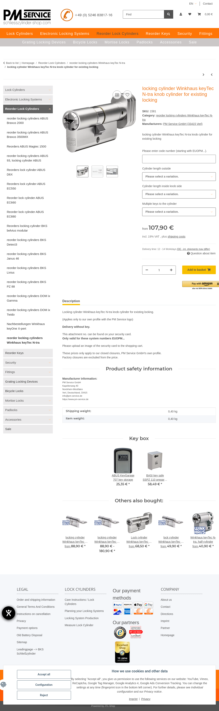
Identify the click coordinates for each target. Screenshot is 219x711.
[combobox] (179, 176)
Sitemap (22, 642)
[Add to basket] (199, 270)
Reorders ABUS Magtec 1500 (26, 146)
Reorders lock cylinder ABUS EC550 (26, 186)
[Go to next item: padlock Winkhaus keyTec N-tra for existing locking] (203, 74)
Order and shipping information (36, 599)
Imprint (165, 621)
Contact (208, 3)
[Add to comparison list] (117, 94)
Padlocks (11, 410)
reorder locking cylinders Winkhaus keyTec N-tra (25, 340)
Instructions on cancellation (34, 614)
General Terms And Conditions (36, 606)
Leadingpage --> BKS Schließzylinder (30, 651)
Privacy (21, 621)
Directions (167, 614)
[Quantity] (159, 270)
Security (10, 362)
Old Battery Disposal (29, 635)
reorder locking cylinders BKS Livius (26, 270)
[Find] (143, 14)
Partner (165, 628)
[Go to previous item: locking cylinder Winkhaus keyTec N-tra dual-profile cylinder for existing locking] (212, 74)
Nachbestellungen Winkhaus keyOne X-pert (26, 326)
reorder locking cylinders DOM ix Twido (28, 312)
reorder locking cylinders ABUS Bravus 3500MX (27, 135)
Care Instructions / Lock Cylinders (79, 602)
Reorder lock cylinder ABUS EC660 (25, 200)
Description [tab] (71, 301)
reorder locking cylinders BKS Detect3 (26, 242)
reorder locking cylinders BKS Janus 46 (26, 256)
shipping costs (176, 236)
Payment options (27, 628)
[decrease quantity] (146, 270)
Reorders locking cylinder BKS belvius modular (27, 228)
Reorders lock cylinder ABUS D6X (26, 172)
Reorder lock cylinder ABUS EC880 (25, 214)
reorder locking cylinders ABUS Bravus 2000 (27, 121)
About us (166, 599)
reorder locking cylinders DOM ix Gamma (28, 298)
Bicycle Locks (14, 391)
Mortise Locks (14, 400)
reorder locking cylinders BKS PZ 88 (26, 284)
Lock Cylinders (15, 89)
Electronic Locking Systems (23, 99)
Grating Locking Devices (21, 381)
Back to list (12, 62)
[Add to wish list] (127, 94)
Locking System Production (82, 618)
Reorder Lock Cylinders (22, 108)
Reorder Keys (14, 353)
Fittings (10, 372)
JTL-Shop (110, 706)
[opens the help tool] (8, 613)
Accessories (13, 419)
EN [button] (191, 3)
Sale (8, 429)
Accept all (44, 674)
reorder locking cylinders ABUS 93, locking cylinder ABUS (27, 158)
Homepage (168, 635)
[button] (180, 14)
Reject (44, 695)
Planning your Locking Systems (84, 611)
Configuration (43, 684)
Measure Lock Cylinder (79, 625)
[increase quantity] (171, 270)
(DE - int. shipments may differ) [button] (193, 249)
